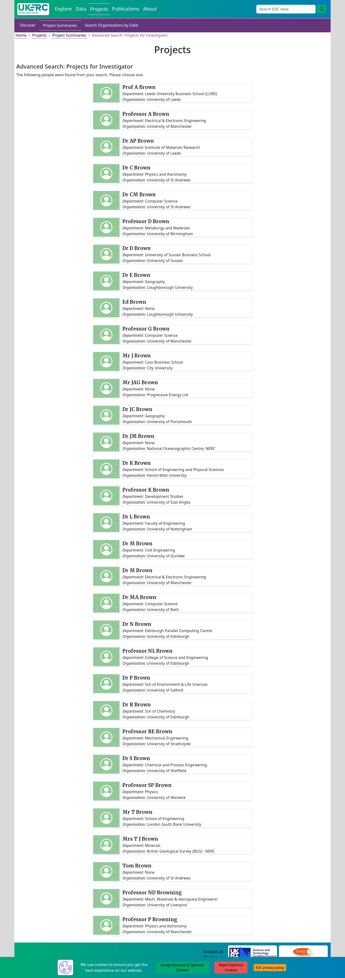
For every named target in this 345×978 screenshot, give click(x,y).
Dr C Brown (136, 168)
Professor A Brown (145, 114)
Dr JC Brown (137, 409)
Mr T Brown (137, 812)
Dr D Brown (136, 248)
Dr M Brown (137, 544)
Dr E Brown (136, 275)
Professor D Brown (145, 221)
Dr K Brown (136, 463)
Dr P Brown (136, 678)
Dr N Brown (136, 624)
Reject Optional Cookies (231, 967)
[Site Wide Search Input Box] (286, 9)
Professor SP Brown (147, 785)
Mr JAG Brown (140, 382)
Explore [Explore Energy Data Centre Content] (63, 9)
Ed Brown (134, 302)
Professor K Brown (145, 490)
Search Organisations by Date (111, 25)
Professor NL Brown (147, 651)
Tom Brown (136, 866)
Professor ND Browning (152, 893)
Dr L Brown (136, 517)
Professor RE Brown (147, 731)
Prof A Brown (138, 87)
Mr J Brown (136, 356)
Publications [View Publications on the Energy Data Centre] (125, 9)
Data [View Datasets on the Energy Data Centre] (81, 9)
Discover (27, 25)
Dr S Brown (136, 758)
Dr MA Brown (139, 597)
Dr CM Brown (139, 195)
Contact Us (213, 951)
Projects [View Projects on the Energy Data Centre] (99, 9)
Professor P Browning (149, 919)
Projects (39, 35)
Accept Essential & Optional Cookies (182, 967)
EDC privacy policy (270, 967)
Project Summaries (60, 25)
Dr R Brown (136, 705)
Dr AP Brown (138, 141)
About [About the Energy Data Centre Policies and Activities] (150, 9)
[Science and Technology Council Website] (252, 952)
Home (21, 35)
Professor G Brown (145, 329)
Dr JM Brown (138, 436)
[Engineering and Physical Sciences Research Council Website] (303, 952)
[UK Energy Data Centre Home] (33, 9)
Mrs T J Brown (140, 839)
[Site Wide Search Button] (321, 9)
